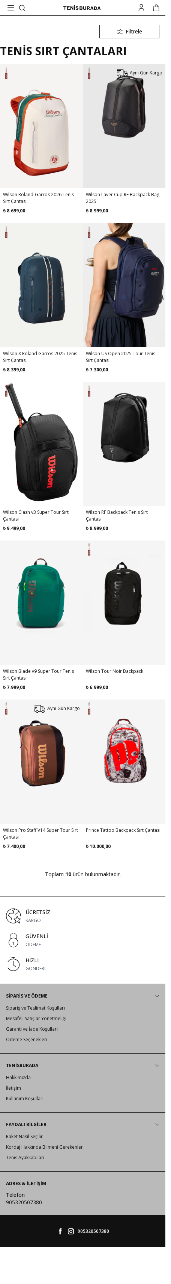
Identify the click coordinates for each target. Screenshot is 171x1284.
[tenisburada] (71, 1231)
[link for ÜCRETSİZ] (82, 916)
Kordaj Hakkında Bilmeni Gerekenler (44, 1147)
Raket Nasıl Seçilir (24, 1136)
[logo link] (82, 7)
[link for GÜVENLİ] (82, 940)
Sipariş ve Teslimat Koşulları (35, 1008)
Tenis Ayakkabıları (25, 1157)
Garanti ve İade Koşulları (32, 1029)
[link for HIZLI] (82, 964)
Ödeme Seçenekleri (26, 1039)
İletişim (13, 1088)
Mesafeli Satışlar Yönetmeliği (36, 1018)
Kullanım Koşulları (25, 1098)
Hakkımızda (18, 1077)
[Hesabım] (141, 7)
